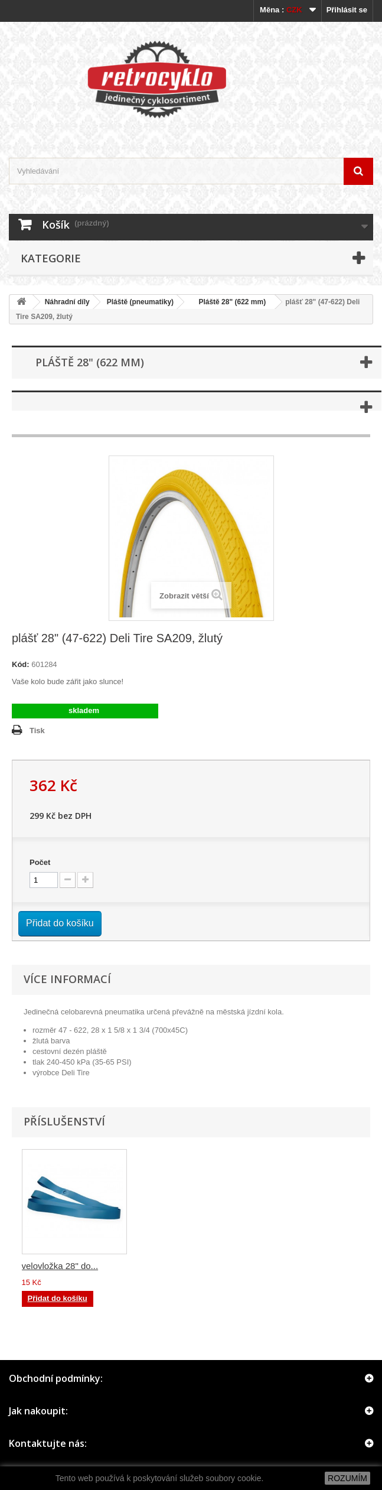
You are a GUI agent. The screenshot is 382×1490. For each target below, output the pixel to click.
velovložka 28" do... (294, 1266)
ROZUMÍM (347, 1478)
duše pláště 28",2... (59, 1266)
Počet (40, 862)
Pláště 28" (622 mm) (228, 302)
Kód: (21, 664)
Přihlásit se (347, 9)
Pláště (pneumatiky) (140, 302)
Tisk (37, 730)
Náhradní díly (67, 302)
